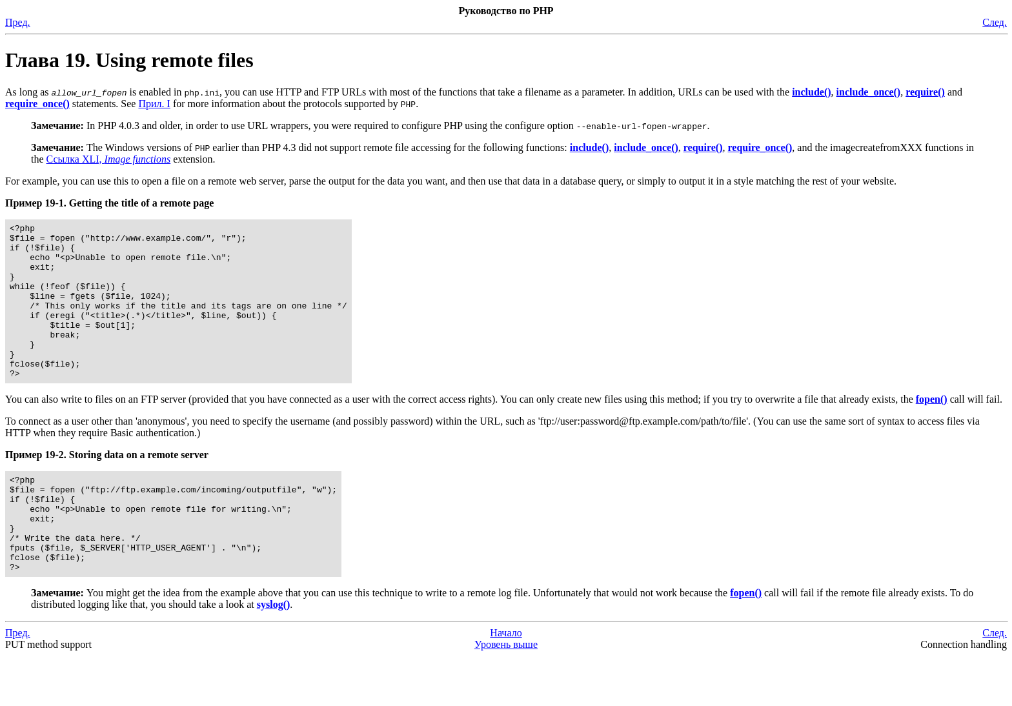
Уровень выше (506, 694)
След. (994, 22)
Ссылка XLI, (108, 159)
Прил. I (154, 103)
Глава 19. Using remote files (129, 60)
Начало (505, 683)
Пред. (17, 22)
